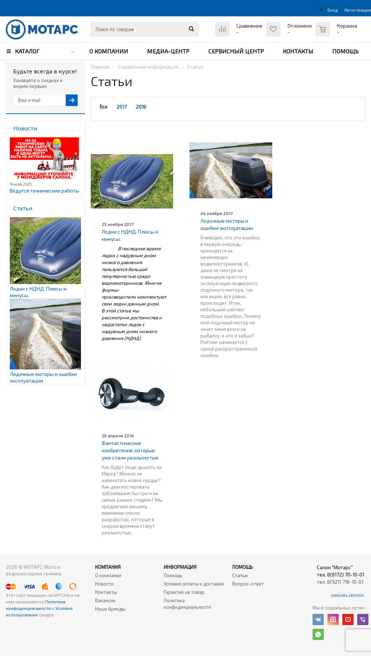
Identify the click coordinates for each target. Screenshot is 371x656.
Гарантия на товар (184, 592)
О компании (108, 51)
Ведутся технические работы (44, 190)
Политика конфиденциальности (187, 604)
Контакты (298, 51)
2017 (122, 107)
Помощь (345, 51)
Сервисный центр (236, 51)
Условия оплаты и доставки (194, 584)
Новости (104, 584)
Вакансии (105, 600)
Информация (180, 567)
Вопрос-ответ (248, 584)
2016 (141, 107)
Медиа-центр (168, 51)
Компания (108, 567)
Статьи (240, 575)
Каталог (27, 51)
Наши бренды (110, 609)
